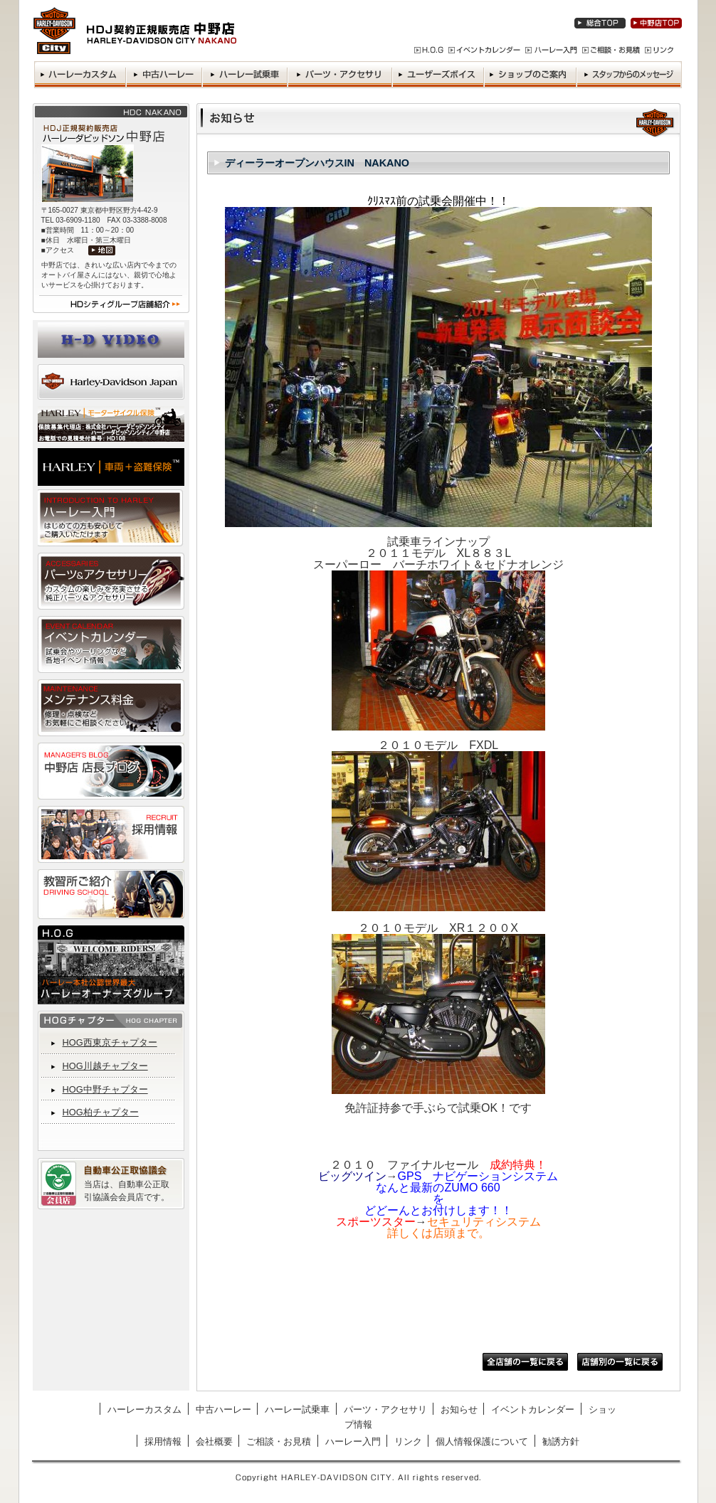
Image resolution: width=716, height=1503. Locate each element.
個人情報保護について (482, 1441)
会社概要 (214, 1441)
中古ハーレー (223, 1409)
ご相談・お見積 (278, 1441)
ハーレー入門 (353, 1441)
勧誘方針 (560, 1441)
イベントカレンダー (532, 1409)
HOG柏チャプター (101, 1112)
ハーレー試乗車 (297, 1409)
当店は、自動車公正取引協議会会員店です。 (126, 1190)
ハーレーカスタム (144, 1409)
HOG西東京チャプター (110, 1042)
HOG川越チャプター (105, 1066)
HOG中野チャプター (105, 1089)
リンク (408, 1441)
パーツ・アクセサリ (385, 1409)
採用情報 (162, 1441)
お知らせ (459, 1409)
